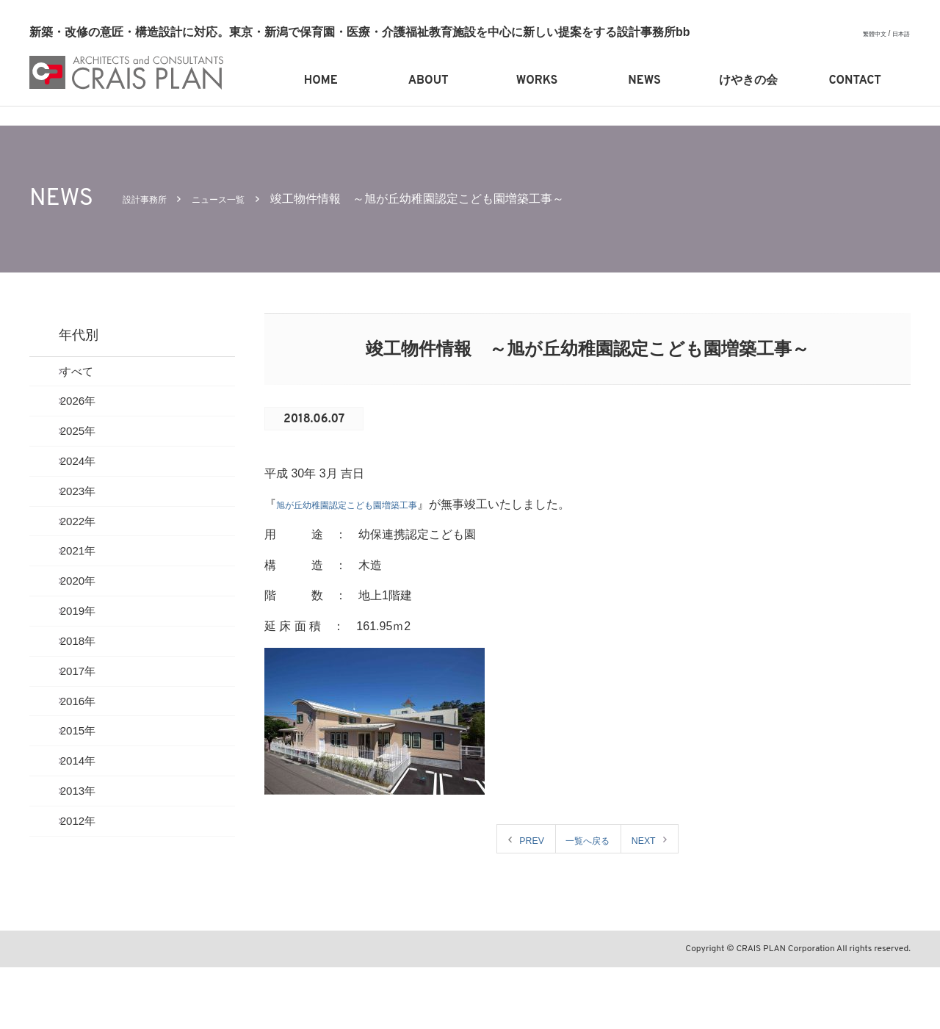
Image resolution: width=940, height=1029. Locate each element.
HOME (321, 80)
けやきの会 (748, 80)
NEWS (644, 80)
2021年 (92, 595)
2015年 (92, 815)
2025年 (92, 448)
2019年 (92, 668)
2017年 (92, 742)
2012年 (92, 926)
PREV (521, 840)
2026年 (92, 411)
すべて (91, 375)
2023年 (92, 522)
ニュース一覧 (241, 198)
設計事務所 (152, 198)
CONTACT (855, 80)
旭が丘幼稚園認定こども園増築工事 (370, 504)
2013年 (92, 889)
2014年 (92, 852)
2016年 (92, 779)
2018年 (92, 705)
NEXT (654, 840)
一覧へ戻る (587, 840)
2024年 (92, 485)
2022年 (92, 558)
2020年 (92, 632)
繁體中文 (867, 33)
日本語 (899, 33)
